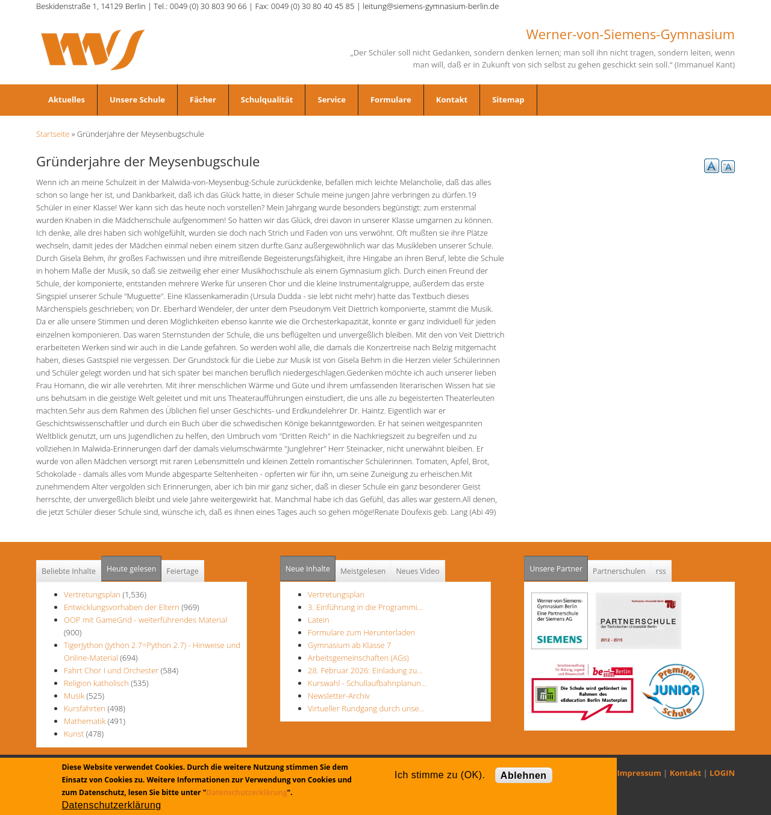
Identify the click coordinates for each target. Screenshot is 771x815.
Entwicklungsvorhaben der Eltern (122, 607)
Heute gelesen (131, 569)
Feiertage (182, 571)
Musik (74, 695)
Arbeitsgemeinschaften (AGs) (358, 657)
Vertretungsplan (92, 594)
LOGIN (722, 772)
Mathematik (84, 721)
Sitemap (508, 99)
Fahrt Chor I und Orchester (111, 670)
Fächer (203, 99)
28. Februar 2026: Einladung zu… (365, 670)
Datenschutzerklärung (246, 792)
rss (661, 571)
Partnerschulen (619, 571)
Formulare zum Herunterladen (361, 632)
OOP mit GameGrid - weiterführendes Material (145, 619)
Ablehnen (524, 775)
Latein (318, 619)
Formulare (390, 99)
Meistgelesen (363, 571)
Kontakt (451, 99)
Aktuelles (66, 99)
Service (331, 99)
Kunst (74, 733)
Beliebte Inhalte (69, 571)
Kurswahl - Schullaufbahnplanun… (367, 683)
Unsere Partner (558, 565)
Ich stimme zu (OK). (440, 775)
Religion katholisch (96, 683)
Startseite (52, 133)
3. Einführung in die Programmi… (365, 607)
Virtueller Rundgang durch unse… (366, 708)
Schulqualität (267, 99)
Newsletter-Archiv (339, 695)
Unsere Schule (137, 99)
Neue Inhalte (308, 569)
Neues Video (417, 571)
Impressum (639, 772)
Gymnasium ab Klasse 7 (349, 645)
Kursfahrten (84, 708)
